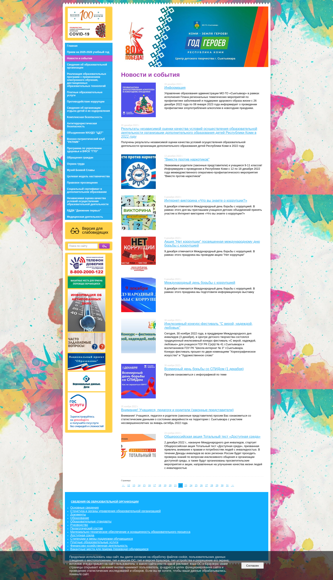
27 (206, 485)
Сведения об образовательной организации (87, 66)
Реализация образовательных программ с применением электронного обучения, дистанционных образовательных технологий (86, 80)
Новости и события (79, 58)
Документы (78, 514)
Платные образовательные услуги (85, 94)
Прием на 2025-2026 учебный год (88, 52)
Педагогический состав (86, 528)
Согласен (252, 565)
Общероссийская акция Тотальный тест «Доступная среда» (212, 436)
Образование (79, 518)
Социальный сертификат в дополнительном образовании (87, 190)
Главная (72, 45)
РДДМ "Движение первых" (84, 210)
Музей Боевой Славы (81, 170)
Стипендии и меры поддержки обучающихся (101, 538)
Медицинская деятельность (85, 216)
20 (170, 485)
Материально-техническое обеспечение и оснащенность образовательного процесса (130, 532)
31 (227, 485)
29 (217, 485)
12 (128, 485)
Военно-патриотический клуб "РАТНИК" (86, 140)
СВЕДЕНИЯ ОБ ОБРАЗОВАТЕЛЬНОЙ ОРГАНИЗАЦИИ (105, 501)
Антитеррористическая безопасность (82, 125)
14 (139, 485)
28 (212, 485)
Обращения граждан (80, 157)
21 (175, 485)
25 (196, 485)
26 (201, 485)
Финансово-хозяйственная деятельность (99, 545)
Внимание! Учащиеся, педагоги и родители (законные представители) (177, 410)
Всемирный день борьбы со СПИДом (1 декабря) (204, 369)
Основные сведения (84, 507)
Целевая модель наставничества (88, 176)
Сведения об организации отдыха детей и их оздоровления (88, 109)
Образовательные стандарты (90, 521)
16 (149, 485)
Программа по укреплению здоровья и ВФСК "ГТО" (84, 150)
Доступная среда (82, 535)
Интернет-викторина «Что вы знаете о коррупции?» (205, 200)
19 (165, 485)
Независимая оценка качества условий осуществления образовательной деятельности (88, 201)
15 (144, 485)
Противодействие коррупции (86, 101)
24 (191, 485)
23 (186, 485)
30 (222, 485)
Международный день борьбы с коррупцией (199, 282)
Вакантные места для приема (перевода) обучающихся (109, 549)
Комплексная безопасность (85, 117)
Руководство (79, 525)
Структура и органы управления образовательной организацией (115, 511)
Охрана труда (76, 163)
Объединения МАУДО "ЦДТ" (85, 132)
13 (134, 485)
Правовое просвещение (82, 182)
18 (160, 485)
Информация (175, 87)
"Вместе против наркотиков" (187, 159)
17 (154, 485)
